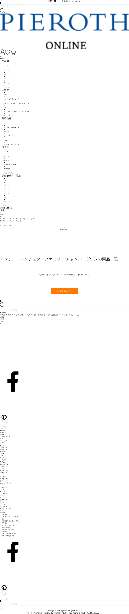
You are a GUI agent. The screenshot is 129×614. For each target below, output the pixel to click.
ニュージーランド (5, 483)
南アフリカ (3, 491)
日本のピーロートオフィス (10, 517)
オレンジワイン (5, 441)
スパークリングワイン (7, 436)
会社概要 (4, 514)
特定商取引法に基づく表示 (10, 521)
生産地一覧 (3, 447)
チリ (1, 481)
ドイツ (2, 457)
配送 (3, 519)
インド (2, 468)
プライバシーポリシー (9, 533)
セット (2, 445)
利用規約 (4, 523)
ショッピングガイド (8, 525)
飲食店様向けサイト (8, 536)
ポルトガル (3, 487)
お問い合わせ (6, 527)
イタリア (3, 460)
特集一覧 (3, 512)
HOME (2, 210)
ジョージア (3, 498)
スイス (2, 474)
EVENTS (3, 206)
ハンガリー (3, 485)
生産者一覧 (3, 449)
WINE (2, 58)
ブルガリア (3, 493)
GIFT (1, 204)
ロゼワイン (3, 439)
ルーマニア (3, 489)
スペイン (3, 476)
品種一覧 (3, 451)
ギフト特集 (3, 506)
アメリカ (3, 462)
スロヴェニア (4, 479)
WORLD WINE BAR (6, 208)
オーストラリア (5, 470)
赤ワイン (3, 432)
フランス (3, 455)
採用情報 (4, 531)
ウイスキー (3, 443)
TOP (1, 56)
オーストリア (4, 472)
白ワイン (3, 434)
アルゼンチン (4, 464)
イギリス (3, 495)
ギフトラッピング (5, 508)
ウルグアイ (3, 466)
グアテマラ (3, 500)
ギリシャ (3, 502)
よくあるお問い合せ (8, 529)
